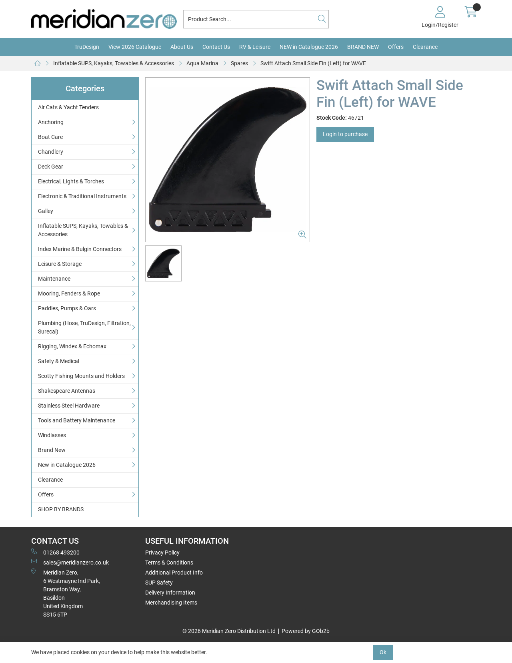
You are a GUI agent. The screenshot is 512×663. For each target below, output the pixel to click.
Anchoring (51, 122)
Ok (383, 652)
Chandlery (50, 152)
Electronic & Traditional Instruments (82, 196)
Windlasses (52, 435)
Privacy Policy (162, 552)
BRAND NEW (363, 47)
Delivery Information (170, 592)
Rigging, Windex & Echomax (72, 346)
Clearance (425, 47)
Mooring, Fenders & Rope (69, 293)
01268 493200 (55, 552)
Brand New (52, 450)
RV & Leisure (254, 47)
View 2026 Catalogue (134, 47)
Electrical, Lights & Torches (71, 181)
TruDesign (86, 47)
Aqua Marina (202, 63)
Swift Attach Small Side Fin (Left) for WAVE (313, 63)
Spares (239, 63)
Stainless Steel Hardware (69, 405)
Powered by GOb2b (306, 631)
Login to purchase (345, 134)
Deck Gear (50, 166)
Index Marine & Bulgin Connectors (80, 249)
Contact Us (216, 47)
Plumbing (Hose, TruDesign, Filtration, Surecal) (84, 327)
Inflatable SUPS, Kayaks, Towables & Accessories (113, 63)
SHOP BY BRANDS (61, 509)
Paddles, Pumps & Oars (67, 308)
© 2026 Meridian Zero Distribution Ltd (229, 631)
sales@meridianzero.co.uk (70, 562)
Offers (396, 47)
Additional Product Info (174, 572)
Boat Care (50, 137)
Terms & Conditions (169, 562)
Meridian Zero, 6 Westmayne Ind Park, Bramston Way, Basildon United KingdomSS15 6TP (65, 593)
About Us (181, 47)
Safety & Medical (58, 361)
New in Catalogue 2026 (67, 465)
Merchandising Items (171, 602)
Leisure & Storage (60, 264)
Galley (45, 211)
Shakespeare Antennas (66, 391)
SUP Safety (159, 582)
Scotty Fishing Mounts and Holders (81, 376)
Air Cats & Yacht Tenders (68, 107)
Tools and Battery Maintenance (76, 420)
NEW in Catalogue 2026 (309, 47)
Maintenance (54, 278)
